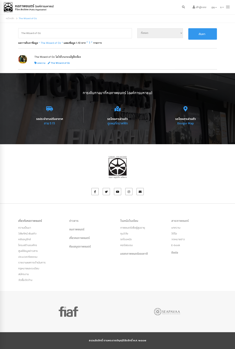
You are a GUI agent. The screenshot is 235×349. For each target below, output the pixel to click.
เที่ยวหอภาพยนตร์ (79, 238)
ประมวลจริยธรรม (27, 257)
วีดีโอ (174, 233)
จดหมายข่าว (178, 239)
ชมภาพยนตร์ (76, 229)
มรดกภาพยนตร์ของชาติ (134, 253)
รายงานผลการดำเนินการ (32, 262)
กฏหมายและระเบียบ (28, 268)
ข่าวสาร (73, 221)
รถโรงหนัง (126, 239)
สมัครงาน (23, 274)
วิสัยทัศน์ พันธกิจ (27, 233)
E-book (175, 245)
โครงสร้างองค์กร (27, 245)
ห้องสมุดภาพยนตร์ (80, 246)
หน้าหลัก (10, 18)
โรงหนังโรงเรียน (129, 221)
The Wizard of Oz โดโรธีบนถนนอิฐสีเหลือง (57, 56)
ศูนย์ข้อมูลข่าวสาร (28, 251)
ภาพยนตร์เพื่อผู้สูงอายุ (132, 228)
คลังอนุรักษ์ (24, 239)
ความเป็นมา (24, 228)
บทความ (41, 63)
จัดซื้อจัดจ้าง (25, 280)
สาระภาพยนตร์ (180, 221)
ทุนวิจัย (124, 233)
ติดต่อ (174, 252)
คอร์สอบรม (126, 245)
